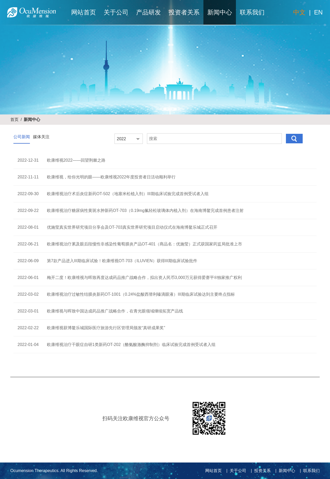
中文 (299, 12)
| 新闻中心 (284, 470)
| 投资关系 (260, 470)
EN (318, 12)
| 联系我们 (309, 470)
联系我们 (252, 12)
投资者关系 (184, 12)
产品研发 (148, 12)
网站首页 (83, 12)
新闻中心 (219, 12)
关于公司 (116, 12)
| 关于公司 (235, 470)
